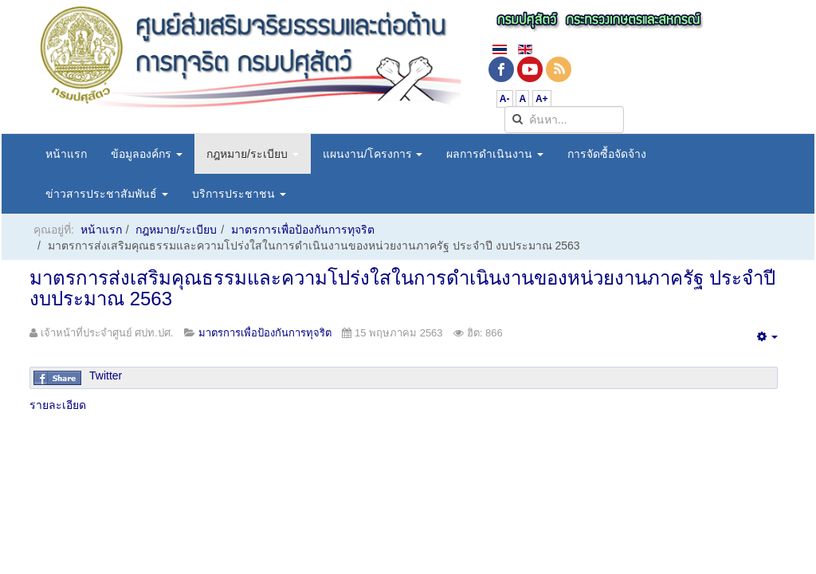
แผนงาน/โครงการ (373, 153)
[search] (564, 119)
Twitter (105, 375)
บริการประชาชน (239, 193)
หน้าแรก (66, 153)
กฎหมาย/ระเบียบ (252, 153)
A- (505, 98)
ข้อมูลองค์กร (146, 153)
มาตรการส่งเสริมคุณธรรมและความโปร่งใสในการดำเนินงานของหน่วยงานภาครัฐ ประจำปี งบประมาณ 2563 (402, 288)
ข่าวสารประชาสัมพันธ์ (106, 193)
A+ (542, 98)
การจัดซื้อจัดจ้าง (606, 153)
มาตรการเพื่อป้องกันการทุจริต (303, 229)
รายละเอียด (57, 405)
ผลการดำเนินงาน (494, 153)
